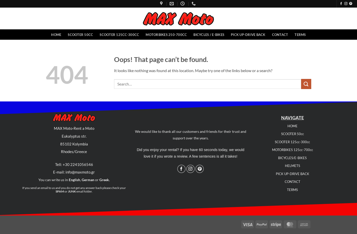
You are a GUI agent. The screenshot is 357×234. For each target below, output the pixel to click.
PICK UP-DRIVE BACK (292, 174)
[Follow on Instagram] (345, 4)
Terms (300, 35)
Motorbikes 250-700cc (166, 35)
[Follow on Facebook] (341, 4)
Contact (280, 35)
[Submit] (306, 84)
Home (56, 35)
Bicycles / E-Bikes (208, 35)
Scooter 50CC (80, 35)
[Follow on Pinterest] (350, 4)
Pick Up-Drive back (248, 35)
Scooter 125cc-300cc (119, 35)
